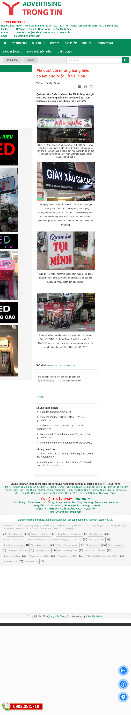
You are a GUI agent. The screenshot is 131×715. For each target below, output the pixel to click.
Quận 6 (52, 487)
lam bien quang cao (56, 519)
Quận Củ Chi (28, 493)
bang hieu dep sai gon (67, 545)
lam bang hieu (16, 534)
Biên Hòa (78, 493)
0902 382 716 (83, 499)
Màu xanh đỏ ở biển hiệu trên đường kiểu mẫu (65, 434)
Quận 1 (6, 487)
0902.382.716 (26, 706)
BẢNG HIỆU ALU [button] (12, 51)
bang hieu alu (106, 519)
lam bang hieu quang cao (69, 534)
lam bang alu (96, 534)
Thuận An (104, 493)
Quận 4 (34, 487)
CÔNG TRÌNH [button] (105, 43)
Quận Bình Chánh (62, 493)
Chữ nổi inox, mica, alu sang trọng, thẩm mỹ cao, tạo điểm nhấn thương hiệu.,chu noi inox (42, 540)
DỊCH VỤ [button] (87, 43)
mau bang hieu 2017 (67, 556)
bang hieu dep (97, 540)
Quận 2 (16, 487)
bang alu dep (43, 551)
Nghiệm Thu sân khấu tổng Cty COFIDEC (62, 425)
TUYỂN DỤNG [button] (64, 51)
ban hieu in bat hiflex (95, 551)
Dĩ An (113, 493)
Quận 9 (80, 487)
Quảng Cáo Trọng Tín (58, 616)
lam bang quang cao (13, 545)
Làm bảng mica (115, 545)
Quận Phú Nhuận (56, 490)
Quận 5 (43, 487)
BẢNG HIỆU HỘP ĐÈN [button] (38, 51)
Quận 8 (71, 487)
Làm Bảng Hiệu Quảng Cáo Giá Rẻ (102, 556)
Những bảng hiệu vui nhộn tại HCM (59, 442)
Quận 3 (25, 487)
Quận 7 (62, 487)
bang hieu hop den (40, 534)
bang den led (93, 545)
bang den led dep (12, 556)
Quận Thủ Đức (74, 490)
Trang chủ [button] (19, 43)
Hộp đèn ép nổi (48, 412)
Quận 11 (100, 487)
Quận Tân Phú (38, 490)
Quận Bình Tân (43, 493)
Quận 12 (111, 487)
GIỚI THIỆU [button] (38, 43)
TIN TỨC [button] (54, 43)
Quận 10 (89, 487)
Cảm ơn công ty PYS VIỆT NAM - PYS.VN (62, 417)
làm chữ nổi (32, 561)
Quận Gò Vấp (91, 490)
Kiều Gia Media (94, 616)
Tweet (40, 397)
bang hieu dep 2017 (67, 551)
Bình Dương (91, 493)
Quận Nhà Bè (107, 490)
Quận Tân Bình (20, 490)
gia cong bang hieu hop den (82, 519)
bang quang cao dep (18, 551)
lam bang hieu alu (39, 545)
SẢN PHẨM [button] (71, 43)
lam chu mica (10, 561)
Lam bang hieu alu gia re (31, 519)
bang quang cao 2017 (39, 556)
